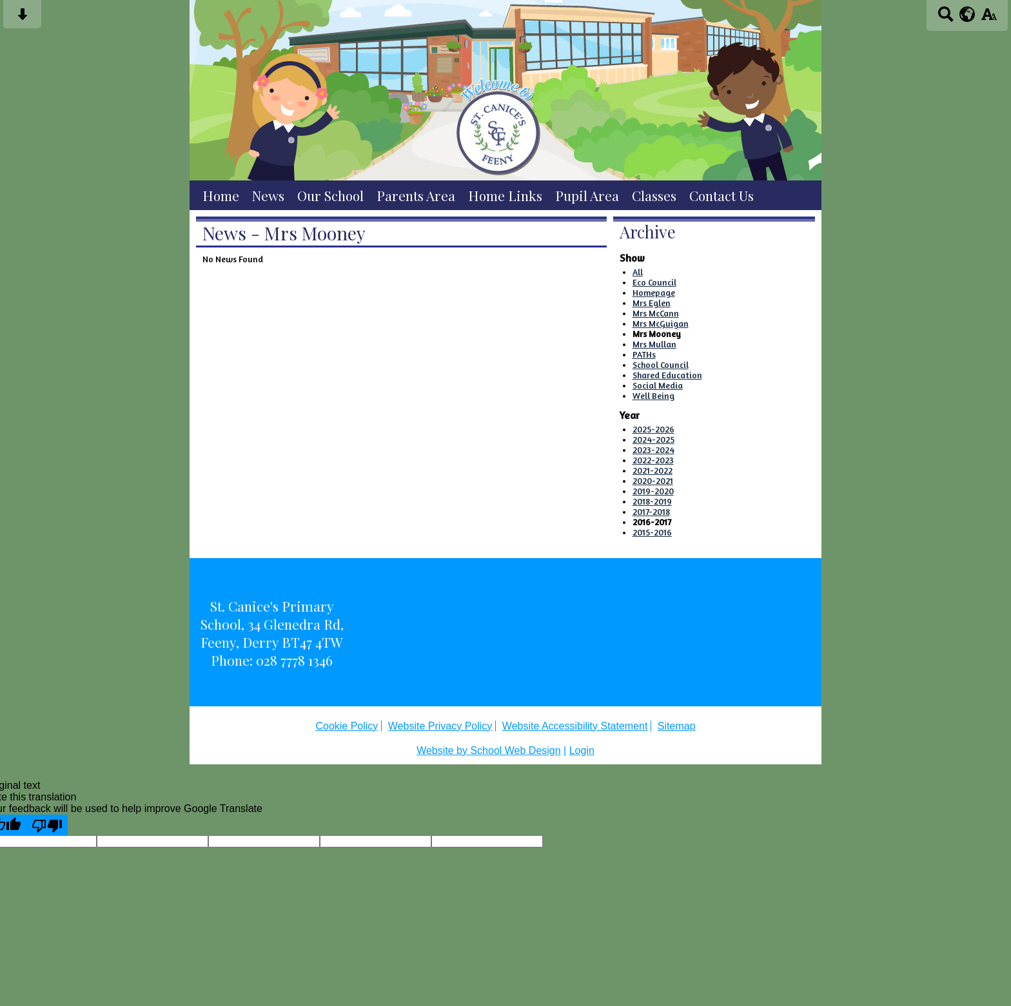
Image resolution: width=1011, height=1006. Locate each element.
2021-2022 (652, 470)
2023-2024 (653, 450)
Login (581, 750)
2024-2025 (653, 439)
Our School (330, 195)
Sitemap (677, 726)
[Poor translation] (47, 825)
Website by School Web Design (489, 750)
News (268, 195)
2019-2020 (653, 491)
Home (220, 195)
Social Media (658, 385)
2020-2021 (653, 481)
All (638, 272)
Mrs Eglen (652, 303)
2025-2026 (653, 429)
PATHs (644, 354)
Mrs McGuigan (661, 323)
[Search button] (945, 18)
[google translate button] (967, 14)
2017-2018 (651, 512)
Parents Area (416, 195)
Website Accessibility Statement (575, 726)
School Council (661, 365)
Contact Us (721, 195)
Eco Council (654, 282)
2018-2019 (652, 501)
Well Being (653, 396)
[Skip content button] (22, 18)
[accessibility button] (988, 18)
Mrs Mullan (654, 344)
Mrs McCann (656, 313)
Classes (654, 195)
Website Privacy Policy (440, 726)
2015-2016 (652, 532)
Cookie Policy (346, 726)
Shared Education (667, 375)
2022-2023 (653, 460)
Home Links (505, 195)
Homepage (654, 292)
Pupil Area (587, 195)
